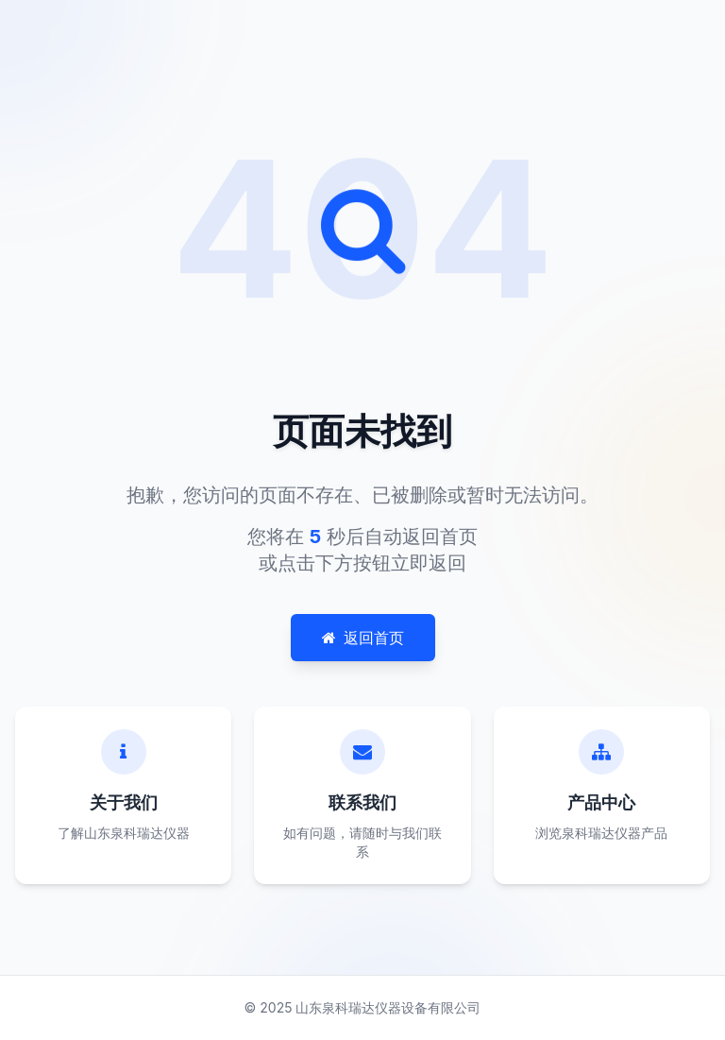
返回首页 (363, 637)
